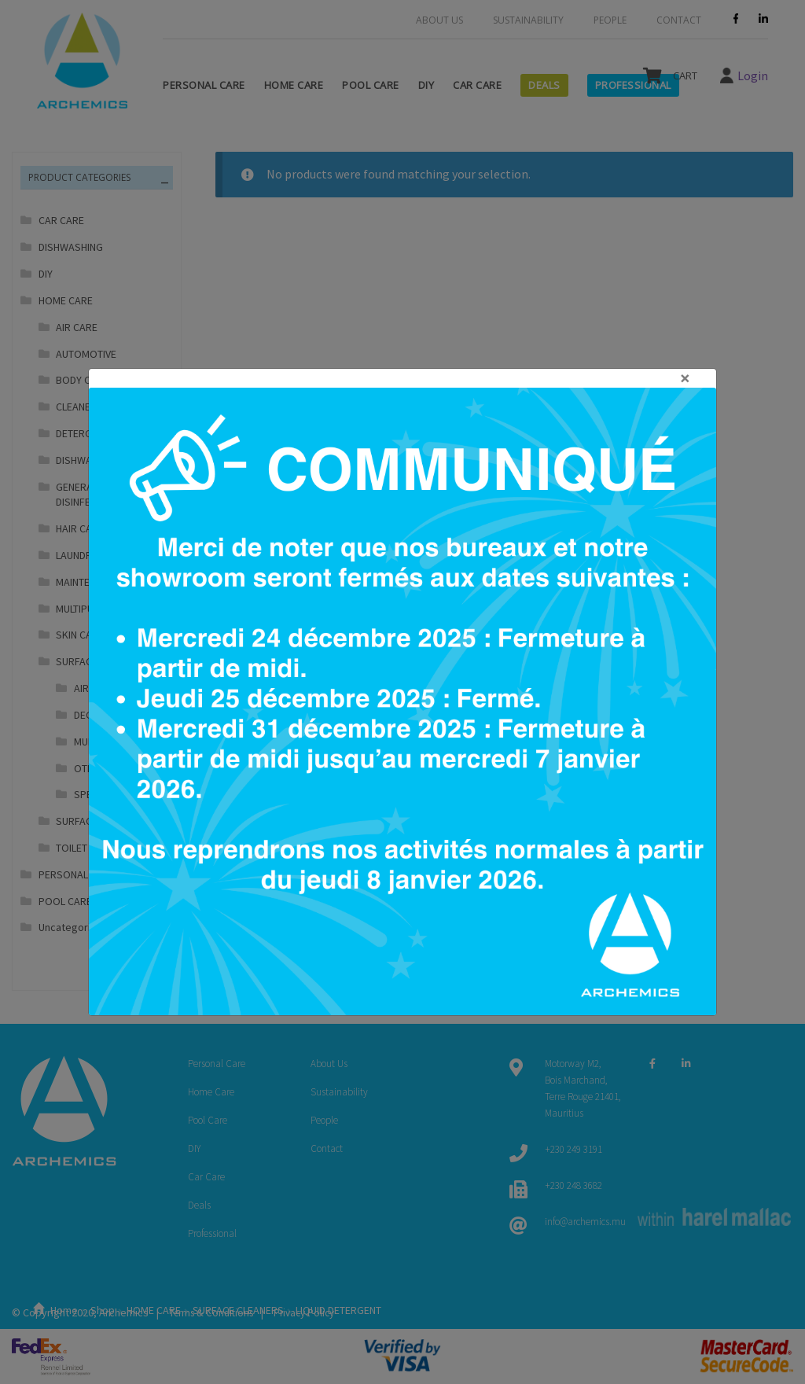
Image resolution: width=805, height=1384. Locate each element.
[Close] (402, 378)
